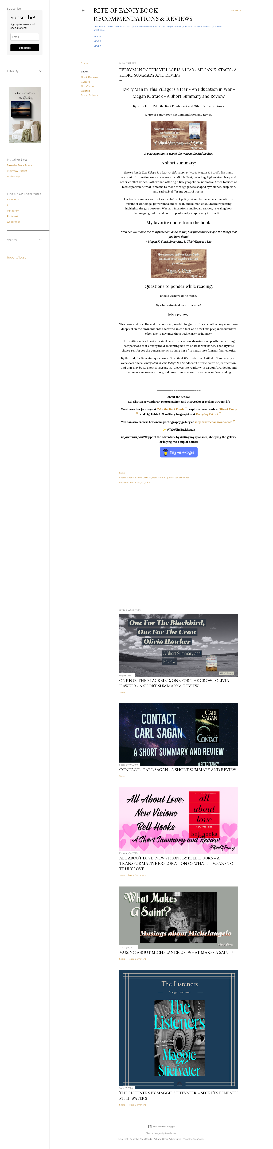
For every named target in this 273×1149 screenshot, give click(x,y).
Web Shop (13, 176)
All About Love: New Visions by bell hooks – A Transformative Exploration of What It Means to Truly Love (176, 863)
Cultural (86, 81)
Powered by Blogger (161, 1127)
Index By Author (115, 36)
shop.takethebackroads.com (215, 422)
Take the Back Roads (108, 41)
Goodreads (13, 221)
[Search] (236, 10)
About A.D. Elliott (154, 46)
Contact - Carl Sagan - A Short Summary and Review (177, 769)
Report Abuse (16, 257)
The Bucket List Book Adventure (116, 46)
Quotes (85, 90)
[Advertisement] (178, 518)
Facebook (13, 199)
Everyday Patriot (137, 41)
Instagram (13, 210)
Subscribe (25, 47)
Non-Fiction (88, 86)
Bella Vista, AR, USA (140, 482)
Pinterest (12, 216)
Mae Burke (170, 1133)
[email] (24, 37)
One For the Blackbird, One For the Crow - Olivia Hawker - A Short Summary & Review (174, 683)
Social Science (89, 95)
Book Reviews (89, 77)
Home (97, 36)
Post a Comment (137, 875)
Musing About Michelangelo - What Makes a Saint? (176, 952)
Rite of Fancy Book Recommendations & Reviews (142, 14)
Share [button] (84, 63)
